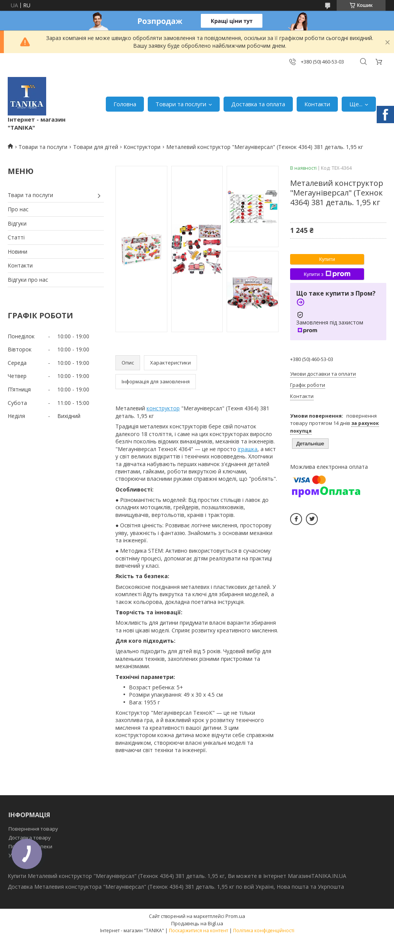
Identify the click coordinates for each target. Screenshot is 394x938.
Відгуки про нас (28, 279)
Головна (125, 104)
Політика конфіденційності (263, 930)
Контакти (317, 104)
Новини (17, 251)
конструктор (163, 408)
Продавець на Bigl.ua (197, 923)
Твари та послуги (30, 195)
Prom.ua (235, 916)
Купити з (327, 274)
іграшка (247, 449)
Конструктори (142, 146)
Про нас (18, 209)
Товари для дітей (95, 146)
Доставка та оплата (258, 104)
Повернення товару (33, 828)
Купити (327, 259)
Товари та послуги (180, 104)
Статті (16, 237)
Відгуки (17, 223)
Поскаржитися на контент (198, 930)
